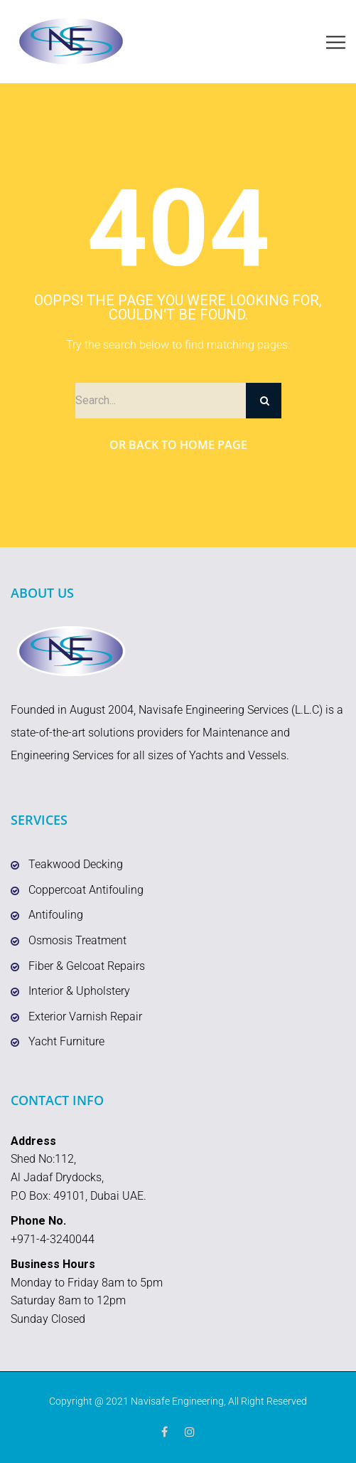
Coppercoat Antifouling (86, 890)
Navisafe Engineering (177, 1401)
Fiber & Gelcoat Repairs (86, 966)
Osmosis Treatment (77, 940)
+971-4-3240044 (53, 1239)
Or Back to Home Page (178, 445)
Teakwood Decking (75, 864)
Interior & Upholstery (79, 991)
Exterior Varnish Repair (85, 1016)
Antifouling (55, 914)
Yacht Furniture (66, 1041)
